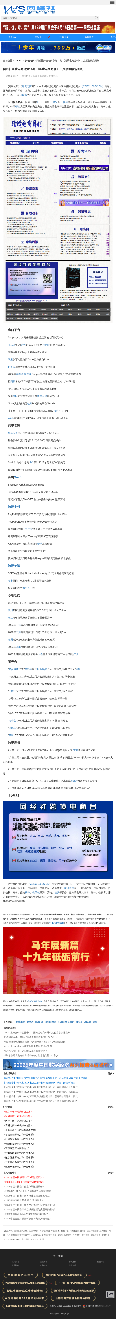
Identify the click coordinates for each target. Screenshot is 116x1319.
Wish (10, 418)
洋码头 (12, 728)
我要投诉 (63, 37)
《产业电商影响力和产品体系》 (19, 1162)
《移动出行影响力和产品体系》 (19, 1134)
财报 (39, 102)
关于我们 (58, 1256)
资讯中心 (12, 37)
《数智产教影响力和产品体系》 (19, 1166)
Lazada (87, 1022)
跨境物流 (14, 565)
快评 (65, 102)
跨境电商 (29, 60)
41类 (67, 1314)
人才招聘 (15, 1265)
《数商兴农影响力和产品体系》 (19, 1153)
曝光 (55, 102)
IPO (31, 462)
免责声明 (101, 1262)
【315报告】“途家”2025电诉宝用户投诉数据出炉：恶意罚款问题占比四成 (40, 1096)
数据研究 (89, 37)
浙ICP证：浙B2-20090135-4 (61, 1306)
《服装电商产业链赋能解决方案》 (20, 1130)
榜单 (27, 892)
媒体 (24, 95)
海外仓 (26, 588)
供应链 (36, 892)
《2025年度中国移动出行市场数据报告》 (24, 1177)
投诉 (39, 669)
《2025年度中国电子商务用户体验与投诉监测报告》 (29, 1205)
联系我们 (15, 1262)
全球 (39, 543)
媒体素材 (72, 1265)
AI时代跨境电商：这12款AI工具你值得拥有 (25, 1051)
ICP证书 (77, 1306)
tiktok (79, 1022)
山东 (18, 625)
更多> (111, 1073)
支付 (17, 507)
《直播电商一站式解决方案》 (18, 1125)
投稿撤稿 (72, 1262)
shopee (39, 1022)
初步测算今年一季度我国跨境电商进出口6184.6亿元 (30, 1037)
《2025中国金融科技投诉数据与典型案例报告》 (27, 1218)
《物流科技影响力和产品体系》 (19, 1143)
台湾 (44, 396)
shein (71, 1022)
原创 (95, 1022)
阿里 (10, 359)
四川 (10, 610)
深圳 (10, 639)
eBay (74, 780)
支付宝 (28, 529)
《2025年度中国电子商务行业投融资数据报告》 (27, 1195)
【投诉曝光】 (10, 1073)
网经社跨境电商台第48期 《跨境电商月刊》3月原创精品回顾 (35, 1041)
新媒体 (38, 37)
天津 (18, 632)
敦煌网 (27, 374)
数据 (44, 669)
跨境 (11, 507)
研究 (17, 106)
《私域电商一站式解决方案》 (18, 1116)
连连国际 (62, 1022)
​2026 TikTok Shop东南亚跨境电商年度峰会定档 (28, 1046)
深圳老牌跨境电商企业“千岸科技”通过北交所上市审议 (31, 1055)
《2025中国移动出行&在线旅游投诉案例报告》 (27, 1214)
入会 (90, 1275)
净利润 (46, 345)
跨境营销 (69, 888)
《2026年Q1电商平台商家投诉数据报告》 (24, 1182)
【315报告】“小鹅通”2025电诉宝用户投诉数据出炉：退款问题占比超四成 (40, 1091)
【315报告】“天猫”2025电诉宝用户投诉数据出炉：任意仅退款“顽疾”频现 (40, 1101)
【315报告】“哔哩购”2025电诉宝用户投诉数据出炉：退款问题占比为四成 (40, 1087)
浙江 (10, 617)
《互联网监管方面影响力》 (17, 1148)
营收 (23, 345)
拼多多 (11, 367)
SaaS (18, 477)
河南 (18, 647)
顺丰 (10, 580)
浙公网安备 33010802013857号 (98, 1306)
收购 (29, 403)
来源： (9, 76)
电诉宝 (28, 669)
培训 (56, 892)
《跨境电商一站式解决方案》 (18, 1121)
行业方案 (7, 1107)
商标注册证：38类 (57, 1314)
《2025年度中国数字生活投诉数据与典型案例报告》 (29, 1209)
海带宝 (12, 720)
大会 (40, 654)
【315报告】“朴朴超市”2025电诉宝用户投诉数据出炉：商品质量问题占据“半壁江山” (45, 1078)
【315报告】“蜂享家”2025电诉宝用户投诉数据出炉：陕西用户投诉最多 (39, 1082)
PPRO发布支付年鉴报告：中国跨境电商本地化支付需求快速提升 (37, 1032)
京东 (75, 750)
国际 (15, 396)
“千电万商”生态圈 (56, 923)
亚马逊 (11, 345)
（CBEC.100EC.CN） (93, 86)
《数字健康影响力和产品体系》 (19, 1157)
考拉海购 (13, 669)
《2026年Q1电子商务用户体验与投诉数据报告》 (27, 1191)
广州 (76, 654)
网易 (12, 381)
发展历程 (43, 1262)
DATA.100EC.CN (35, 1001)
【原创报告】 (10, 1172)
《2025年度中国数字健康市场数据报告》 (24, 1186)
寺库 (11, 735)
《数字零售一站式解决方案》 (18, 1111)
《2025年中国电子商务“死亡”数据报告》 (23, 1200)
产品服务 (43, 1265)
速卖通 (19, 374)
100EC (18, 60)
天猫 (11, 691)
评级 (78, 669)
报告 (56, 411)
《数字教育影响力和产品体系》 (19, 1139)
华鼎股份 (13, 433)
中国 (39, 396)
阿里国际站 (50, 1022)
